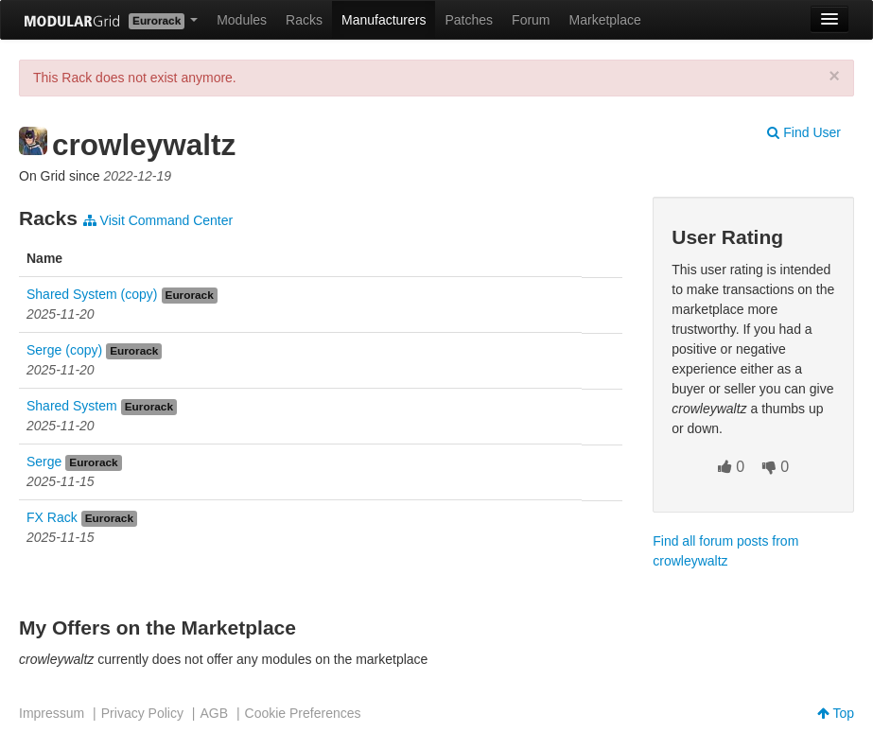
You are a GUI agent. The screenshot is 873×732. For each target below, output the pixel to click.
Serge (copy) (64, 349)
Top (835, 713)
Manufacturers (383, 19)
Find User (804, 132)
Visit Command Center (158, 220)
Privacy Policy (142, 713)
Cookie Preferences (303, 713)
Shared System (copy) (92, 294)
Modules (242, 19)
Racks (304, 19)
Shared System (71, 405)
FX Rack (52, 517)
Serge (43, 461)
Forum (531, 19)
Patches (469, 19)
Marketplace (605, 19)
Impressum (51, 713)
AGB (214, 713)
